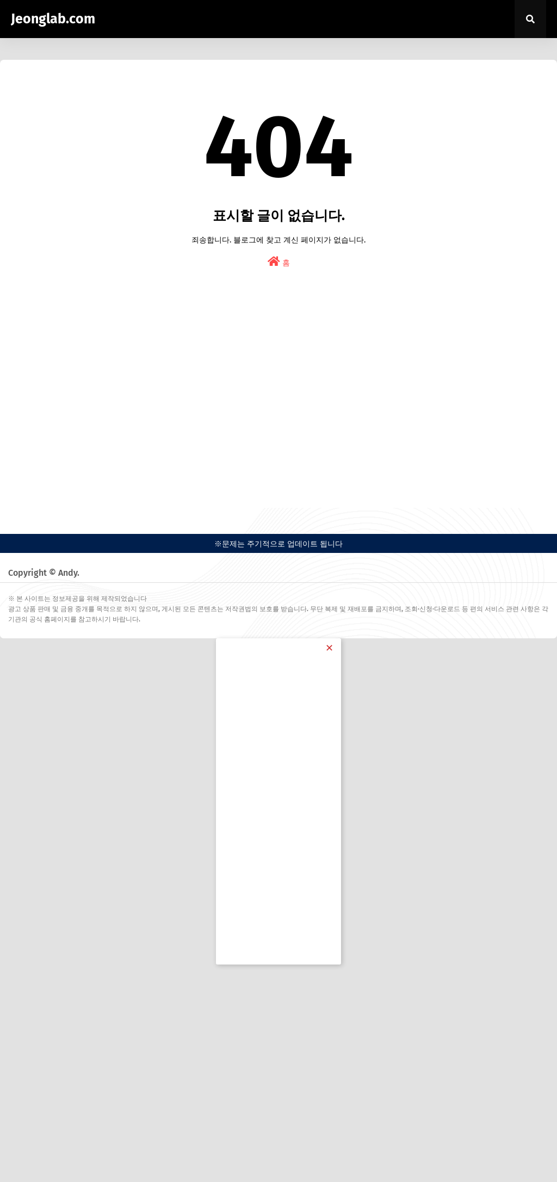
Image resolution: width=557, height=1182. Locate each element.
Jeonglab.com (53, 19)
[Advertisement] (278, 410)
